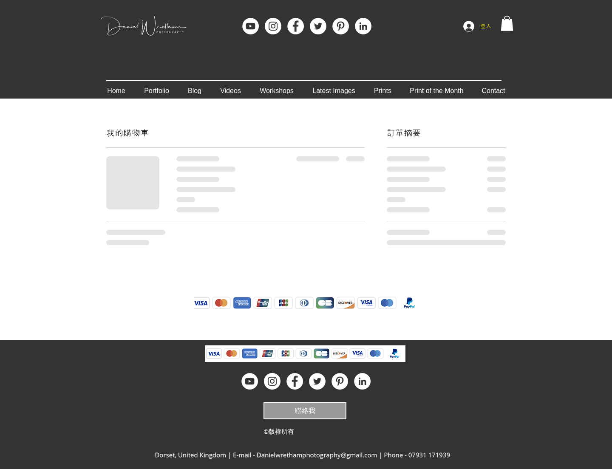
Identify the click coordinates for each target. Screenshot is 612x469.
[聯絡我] (305, 410)
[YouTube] (250, 26)
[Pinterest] (340, 26)
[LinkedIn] (363, 26)
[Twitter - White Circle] (318, 26)
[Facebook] (295, 26)
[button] (507, 23)
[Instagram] (273, 26)
